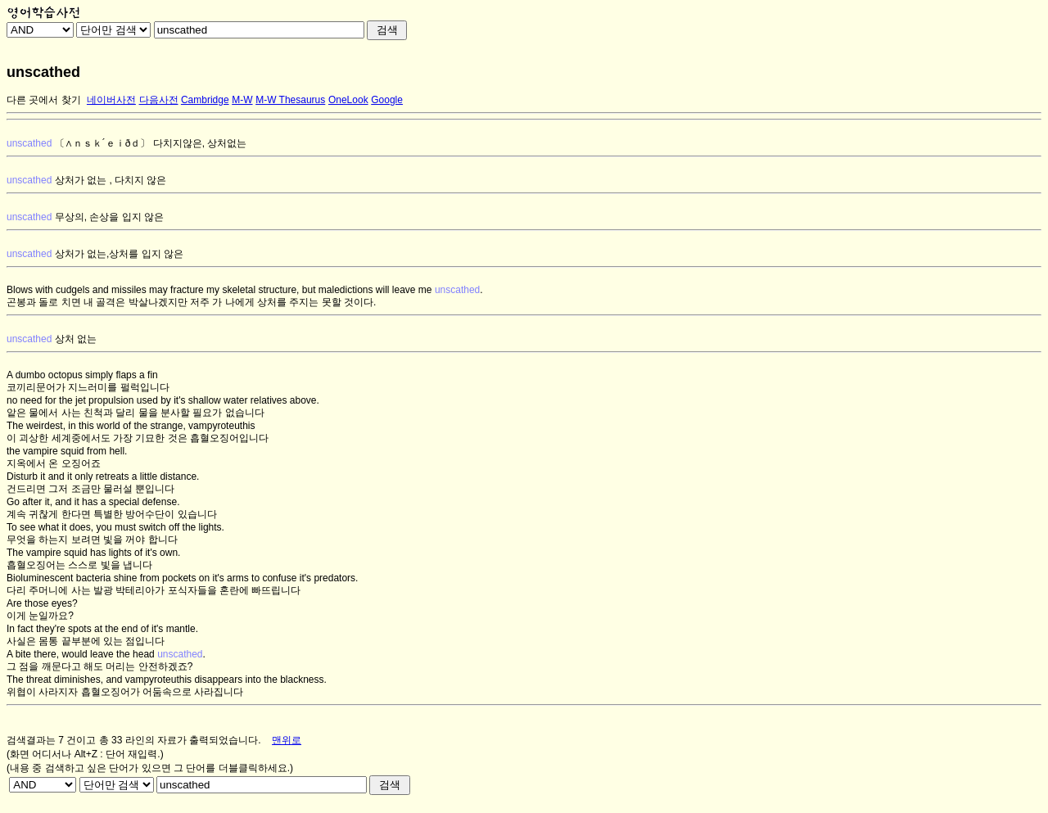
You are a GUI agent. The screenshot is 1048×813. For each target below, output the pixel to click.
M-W (242, 100)
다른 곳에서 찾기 (44, 100)
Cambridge (205, 100)
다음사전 (158, 100)
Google (387, 100)
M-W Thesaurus (290, 100)
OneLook (348, 100)
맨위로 (286, 740)
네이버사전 (111, 100)
